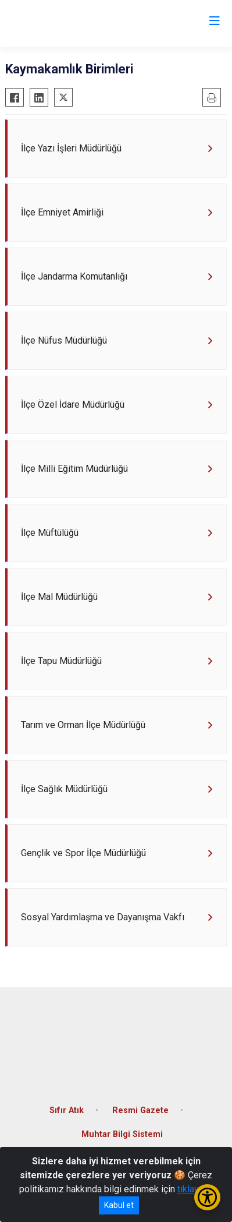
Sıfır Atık (66, 1110)
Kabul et (119, 1205)
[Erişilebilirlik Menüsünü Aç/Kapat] (207, 1197)
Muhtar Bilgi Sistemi (122, 1134)
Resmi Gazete (140, 1110)
